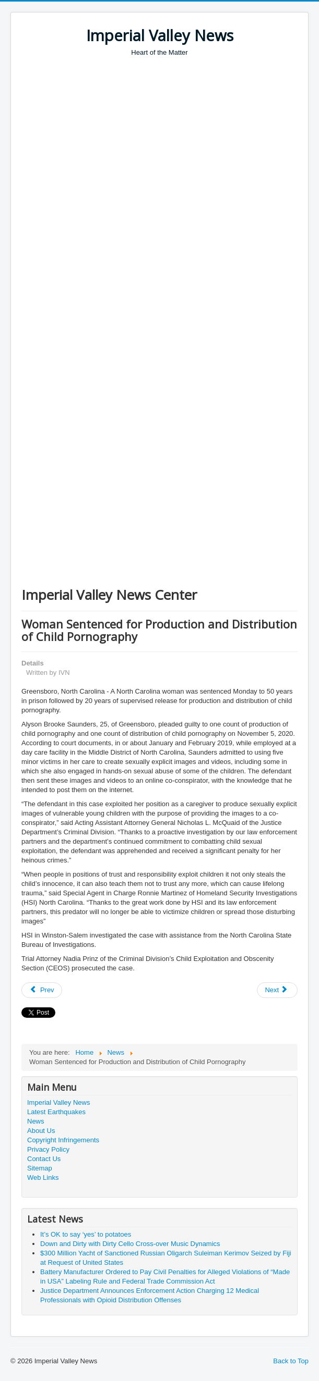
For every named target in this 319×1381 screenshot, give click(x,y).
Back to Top (291, 1361)
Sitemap (39, 1168)
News (35, 1121)
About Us (41, 1131)
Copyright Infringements (63, 1140)
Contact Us (44, 1159)
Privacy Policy (48, 1149)
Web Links (42, 1177)
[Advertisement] (170, 135)
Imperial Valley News (58, 1102)
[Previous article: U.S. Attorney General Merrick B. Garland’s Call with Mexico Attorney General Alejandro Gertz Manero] (41, 990)
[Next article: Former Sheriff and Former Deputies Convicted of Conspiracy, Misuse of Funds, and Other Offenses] (277, 990)
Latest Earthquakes (56, 1112)
